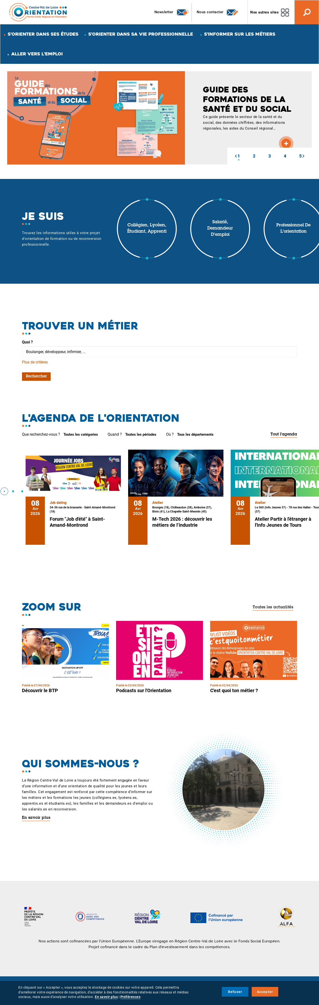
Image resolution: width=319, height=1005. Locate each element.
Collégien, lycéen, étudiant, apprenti (146, 228)
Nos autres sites (264, 12)
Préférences (130, 997)
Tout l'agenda (283, 434)
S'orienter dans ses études (43, 34)
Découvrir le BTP (40, 690)
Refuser (235, 992)
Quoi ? (27, 342)
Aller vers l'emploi (37, 54)
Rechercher (36, 376)
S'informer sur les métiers (239, 34)
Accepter (265, 992)
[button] (235, 156)
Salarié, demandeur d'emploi (220, 228)
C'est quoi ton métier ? (234, 690)
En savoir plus (36, 818)
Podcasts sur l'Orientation (143, 690)
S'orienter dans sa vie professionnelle (140, 34)
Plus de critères (35, 362)
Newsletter (171, 12)
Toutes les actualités (273, 607)
